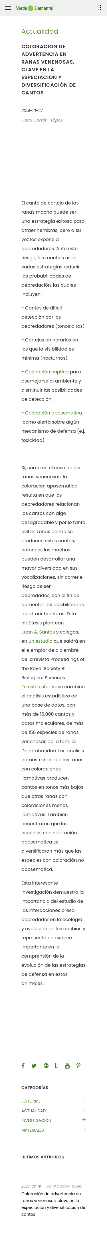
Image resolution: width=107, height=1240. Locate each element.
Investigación (36, 1120)
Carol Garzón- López (64, 1186)
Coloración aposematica (53, 413)
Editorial (31, 1101)
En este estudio (38, 686)
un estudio (40, 641)
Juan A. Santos (38, 632)
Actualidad (33, 1111)
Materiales (32, 1130)
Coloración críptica (47, 372)
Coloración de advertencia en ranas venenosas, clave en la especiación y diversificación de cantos (53, 1204)
